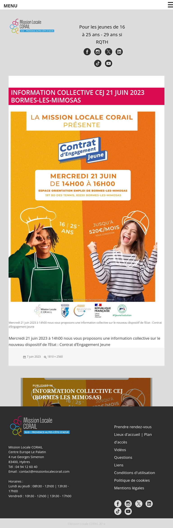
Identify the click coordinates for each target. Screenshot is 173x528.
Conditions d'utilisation (134, 472)
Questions (123, 457)
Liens (118, 465)
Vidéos (120, 449)
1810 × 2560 (55, 357)
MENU (10, 6)
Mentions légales (129, 487)
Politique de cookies (132, 480)
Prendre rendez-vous (133, 426)
